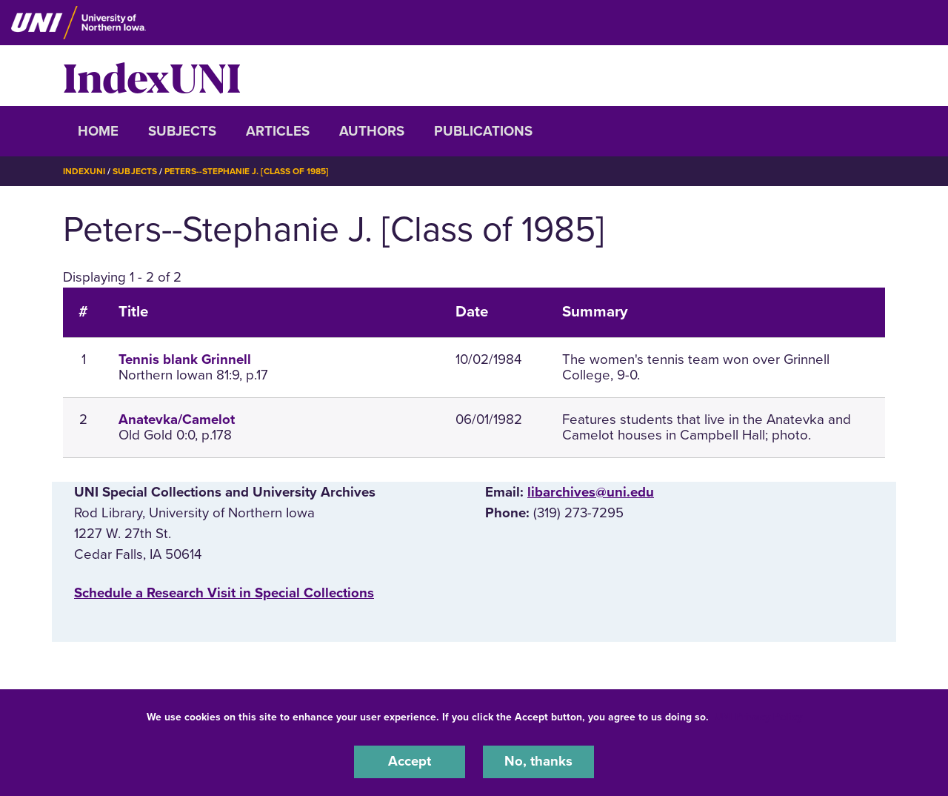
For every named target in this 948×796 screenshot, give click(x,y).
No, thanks (538, 762)
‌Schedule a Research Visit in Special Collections (224, 592)
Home (98, 131)
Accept (409, 762)
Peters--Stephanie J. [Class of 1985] (246, 171)
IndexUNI (152, 76)
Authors (371, 131)
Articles (278, 131)
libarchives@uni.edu (590, 491)
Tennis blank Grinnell (184, 359)
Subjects (182, 131)
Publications (483, 131)
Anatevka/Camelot (176, 419)
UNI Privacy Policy (758, 717)
